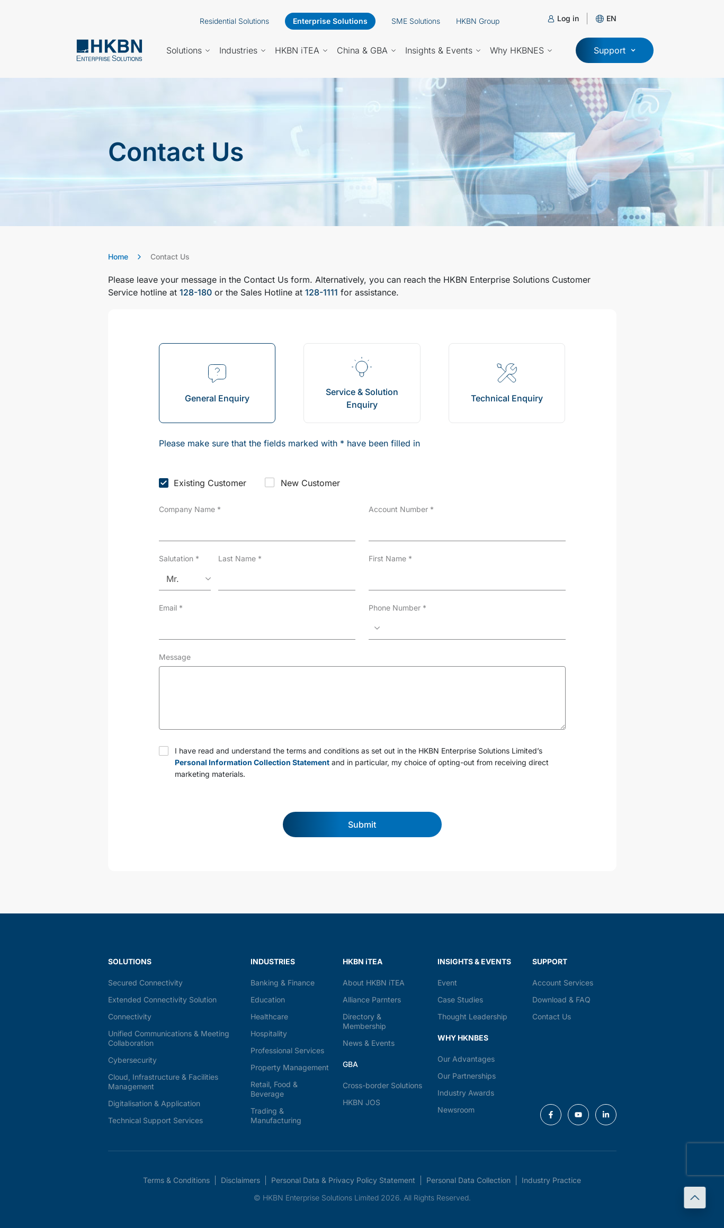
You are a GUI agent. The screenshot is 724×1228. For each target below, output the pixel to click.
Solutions (188, 50)
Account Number (401, 509)
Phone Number (397, 607)
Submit (362, 824)
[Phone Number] (467, 628)
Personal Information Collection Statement (252, 762)
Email (171, 607)
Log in (568, 18)
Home (118, 256)
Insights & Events (442, 50)
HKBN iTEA (301, 50)
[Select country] (376, 628)
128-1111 (321, 292)
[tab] (217, 383)
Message (175, 656)
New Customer (310, 483)
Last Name (240, 558)
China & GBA (366, 50)
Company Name (190, 509)
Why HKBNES (521, 50)
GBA (350, 1064)
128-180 (196, 292)
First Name (390, 558)
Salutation (179, 558)
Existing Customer (210, 483)
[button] (611, 18)
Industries (242, 50)
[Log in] (551, 19)
